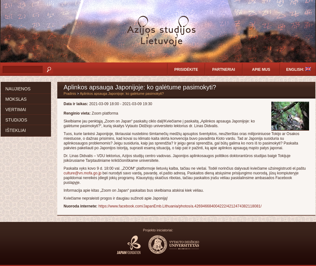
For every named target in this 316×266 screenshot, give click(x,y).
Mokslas (16, 99)
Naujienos (18, 88)
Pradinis (70, 93)
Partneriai (223, 69)
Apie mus (261, 69)
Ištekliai (15, 130)
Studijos (16, 119)
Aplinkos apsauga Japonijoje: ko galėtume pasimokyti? (122, 93)
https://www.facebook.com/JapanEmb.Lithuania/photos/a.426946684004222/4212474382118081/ (180, 206)
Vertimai (15, 109)
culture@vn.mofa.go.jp (82, 173)
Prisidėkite (186, 69)
